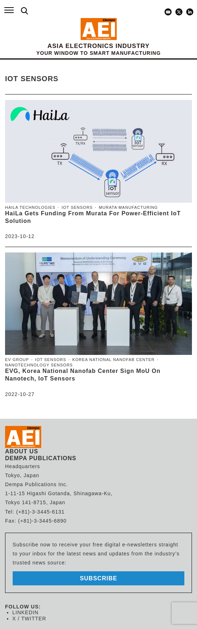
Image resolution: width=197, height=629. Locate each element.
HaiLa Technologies (30, 207)
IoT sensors (77, 207)
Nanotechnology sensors (39, 365)
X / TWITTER (29, 618)
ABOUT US (21, 451)
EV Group (17, 359)
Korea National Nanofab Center (113, 359)
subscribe (98, 578)
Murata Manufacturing (128, 207)
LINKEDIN (25, 612)
